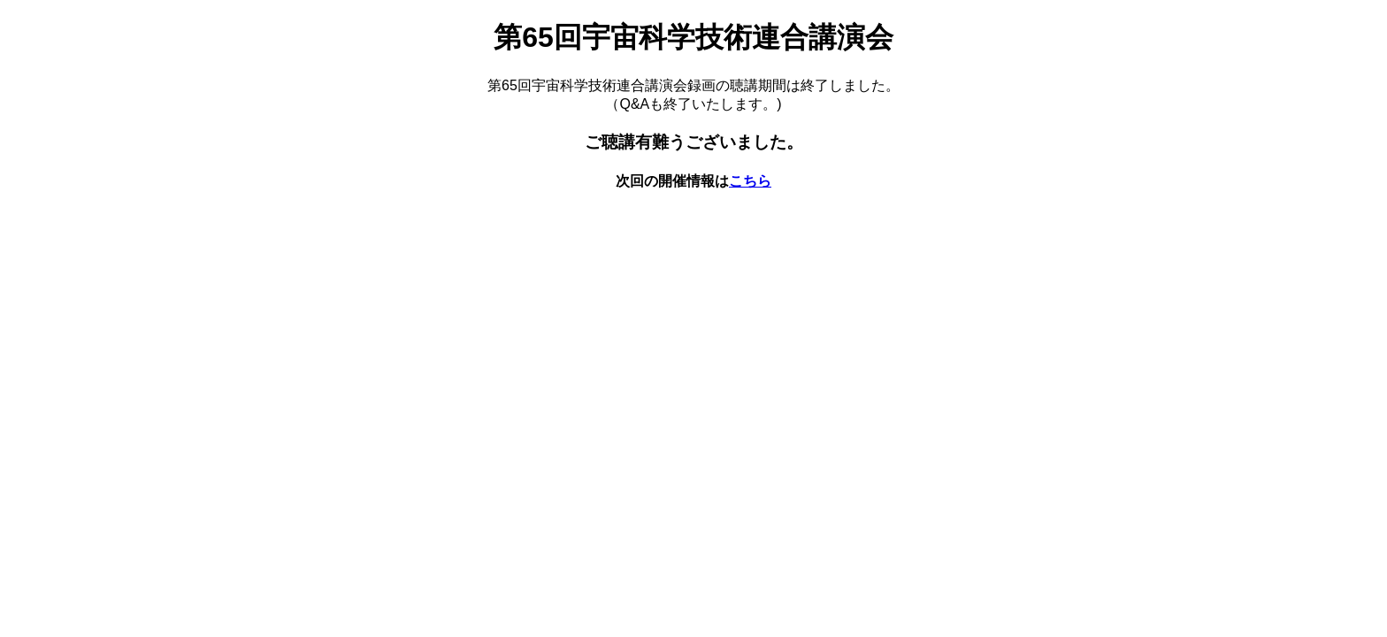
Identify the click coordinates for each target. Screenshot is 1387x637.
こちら (750, 180)
